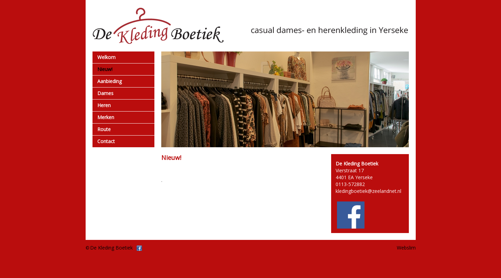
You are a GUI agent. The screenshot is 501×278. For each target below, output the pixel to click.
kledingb (345, 191)
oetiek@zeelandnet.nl (377, 191)
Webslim (406, 247)
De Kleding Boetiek (111, 247)
